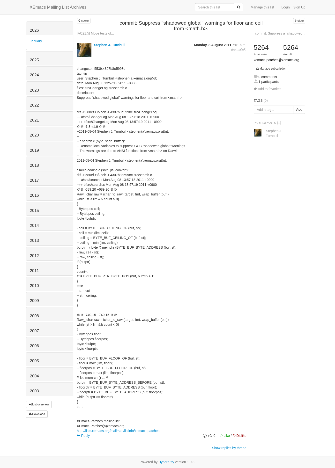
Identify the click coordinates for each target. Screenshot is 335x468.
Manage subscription (271, 68)
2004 (34, 376)
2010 (34, 285)
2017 (34, 180)
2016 (34, 195)
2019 (34, 150)
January (36, 41)
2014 (34, 225)
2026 (34, 30)
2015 (34, 210)
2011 (34, 270)
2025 (34, 60)
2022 (34, 105)
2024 (34, 75)
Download (37, 414)
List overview (39, 404)
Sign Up (299, 7)
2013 (34, 240)
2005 (34, 361)
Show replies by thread (229, 448)
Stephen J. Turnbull (109, 45)
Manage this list (262, 7)
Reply (83, 436)
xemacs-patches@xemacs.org (276, 60)
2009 (34, 300)
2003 (34, 391)
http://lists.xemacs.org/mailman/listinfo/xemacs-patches (118, 431)
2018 (34, 165)
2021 (34, 120)
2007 (34, 331)
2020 (34, 135)
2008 (34, 316)
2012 (34, 255)
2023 (34, 90)
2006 (34, 346)
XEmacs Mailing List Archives (58, 7)
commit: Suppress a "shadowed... (280, 33)
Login (285, 7)
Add (299, 109)
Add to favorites (267, 89)
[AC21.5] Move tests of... (95, 33)
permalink (239, 49)
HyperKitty (166, 462)
